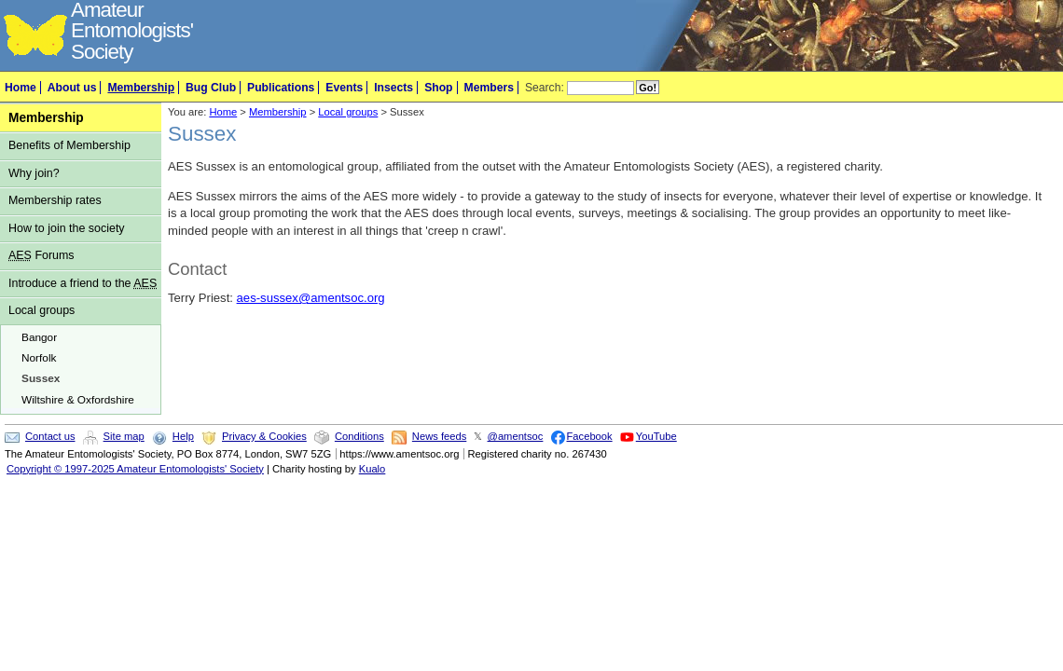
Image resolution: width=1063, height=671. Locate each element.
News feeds (439, 436)
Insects (393, 87)
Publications (280, 87)
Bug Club (211, 87)
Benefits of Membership (69, 145)
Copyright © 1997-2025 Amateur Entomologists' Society (135, 468)
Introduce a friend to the (82, 283)
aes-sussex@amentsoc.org (311, 298)
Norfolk (38, 357)
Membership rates (55, 200)
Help (183, 436)
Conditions (359, 436)
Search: (544, 87)
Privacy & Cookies (264, 436)
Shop (438, 87)
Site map (124, 436)
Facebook (590, 436)
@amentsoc (516, 436)
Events (344, 87)
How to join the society (66, 228)
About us (72, 87)
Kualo (372, 468)
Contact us (50, 436)
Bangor (39, 337)
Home (20, 87)
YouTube (656, 436)
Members (489, 87)
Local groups (41, 310)
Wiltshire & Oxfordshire (77, 399)
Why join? (34, 173)
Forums (41, 255)
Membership (140, 87)
